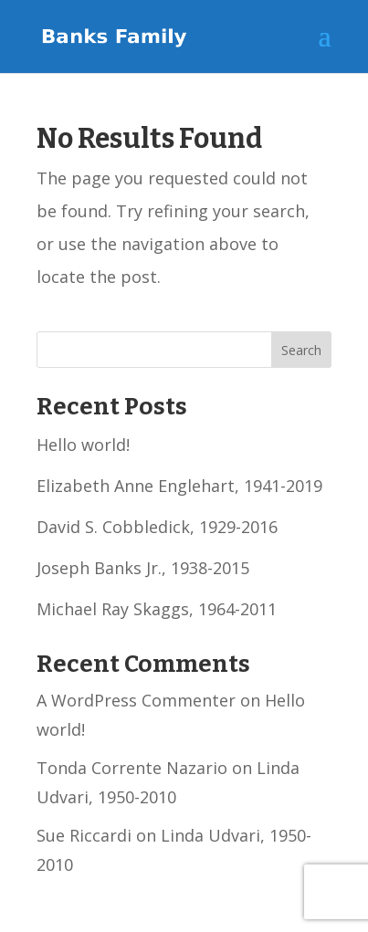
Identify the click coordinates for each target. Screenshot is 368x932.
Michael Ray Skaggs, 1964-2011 (157, 609)
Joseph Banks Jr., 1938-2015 (143, 568)
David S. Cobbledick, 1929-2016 (157, 527)
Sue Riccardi (84, 835)
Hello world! (83, 445)
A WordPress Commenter (136, 700)
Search (301, 350)
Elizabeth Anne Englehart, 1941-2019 (179, 486)
